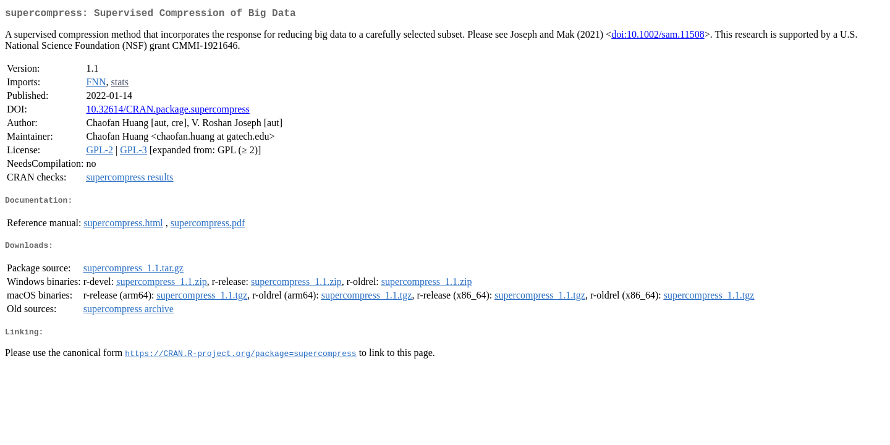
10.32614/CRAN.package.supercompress (167, 111)
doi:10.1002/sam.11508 (658, 37)
